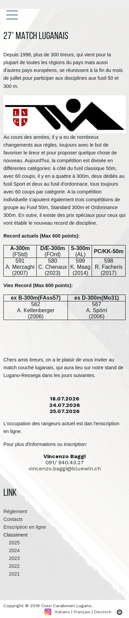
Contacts (13, 519)
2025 (11, 542)
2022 (11, 566)
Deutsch (102, 611)
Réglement (15, 511)
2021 (11, 574)
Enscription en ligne (24, 527)
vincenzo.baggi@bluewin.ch (65, 468)
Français (82, 611)
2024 (11, 550)
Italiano (62, 611)
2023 (11, 558)
